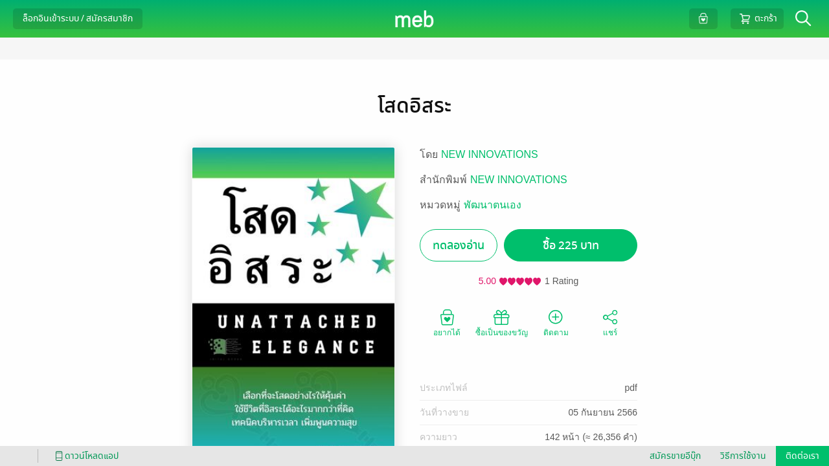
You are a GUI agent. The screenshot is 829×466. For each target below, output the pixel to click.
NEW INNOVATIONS (489, 154)
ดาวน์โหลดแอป (85, 456)
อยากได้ (446, 322)
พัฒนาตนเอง (492, 204)
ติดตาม (556, 322)
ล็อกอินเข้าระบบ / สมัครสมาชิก (78, 18)
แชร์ (610, 322)
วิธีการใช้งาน (743, 456)
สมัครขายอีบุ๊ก (675, 456)
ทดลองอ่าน (458, 245)
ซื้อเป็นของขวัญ (501, 322)
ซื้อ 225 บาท (571, 245)
